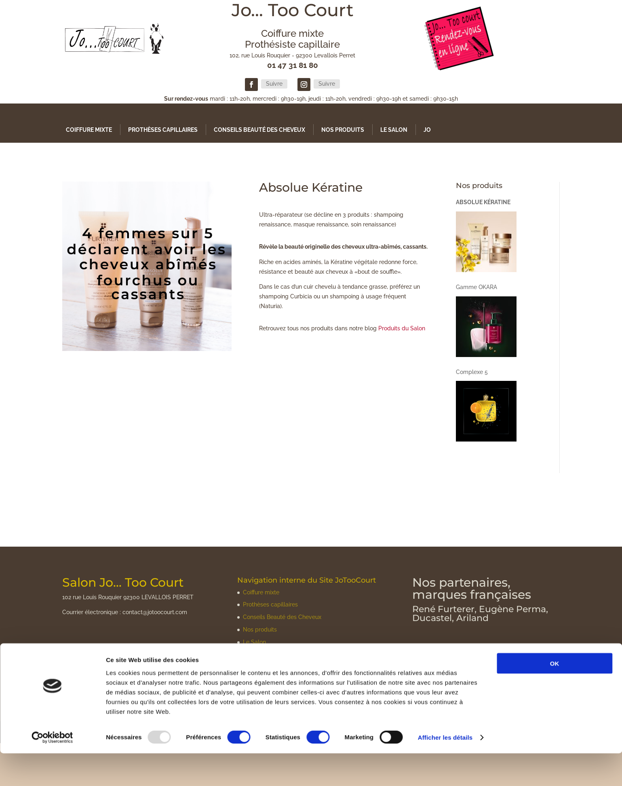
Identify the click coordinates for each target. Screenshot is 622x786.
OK (554, 695)
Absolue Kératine (483, 202)
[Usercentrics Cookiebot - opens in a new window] (52, 770)
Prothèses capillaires (163, 130)
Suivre (274, 83)
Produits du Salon (401, 328)
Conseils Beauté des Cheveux (259, 130)
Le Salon (393, 130)
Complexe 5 (472, 372)
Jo (427, 130)
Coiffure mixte (89, 130)
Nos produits (342, 130)
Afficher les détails (445, 770)
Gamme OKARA (476, 287)
